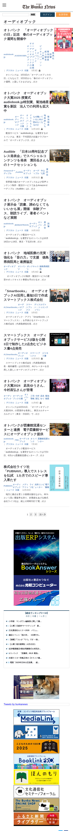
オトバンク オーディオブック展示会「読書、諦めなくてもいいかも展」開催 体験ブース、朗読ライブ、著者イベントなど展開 (26, 208)
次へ (41, 514)
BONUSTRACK (22, 225)
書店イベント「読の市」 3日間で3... (24, 635)
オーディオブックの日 (31, 55)
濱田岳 (47, 172)
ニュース (19, 70)
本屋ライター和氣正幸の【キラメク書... (25, 658)
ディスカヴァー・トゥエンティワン (41, 307)
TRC (17, 440)
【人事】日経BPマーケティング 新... (24, 626)
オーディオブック (28, 55)
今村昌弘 (37, 397)
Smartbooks (11, 307)
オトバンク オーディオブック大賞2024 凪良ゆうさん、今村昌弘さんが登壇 (25, 385)
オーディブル (36, 172)
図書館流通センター (44, 440)
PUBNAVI (8, 486)
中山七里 (43, 172)
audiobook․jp (9, 55)
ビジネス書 (45, 354)
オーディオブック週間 (33, 55)
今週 (34, 616)
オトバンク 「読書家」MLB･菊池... (24, 653)
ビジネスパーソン (41, 55)
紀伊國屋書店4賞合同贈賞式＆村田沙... (25, 649)
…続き (34, 81)
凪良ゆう (42, 397)
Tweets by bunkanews (16, 704)
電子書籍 (47, 485)
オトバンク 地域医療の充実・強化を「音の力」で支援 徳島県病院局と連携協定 (26, 257)
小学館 (43, 56)
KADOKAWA (20, 56)
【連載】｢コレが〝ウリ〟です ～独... (24, 640)
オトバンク (36, 55)
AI (5, 307)
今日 (28, 616)
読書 (51, 55)
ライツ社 (32, 485)
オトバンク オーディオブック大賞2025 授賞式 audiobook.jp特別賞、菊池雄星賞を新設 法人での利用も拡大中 (26, 101)
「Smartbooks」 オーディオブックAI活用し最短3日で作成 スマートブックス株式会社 (27, 295)
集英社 (53, 56)
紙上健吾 (46, 55)
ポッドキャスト (33, 267)
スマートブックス (29, 307)
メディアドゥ (25, 485)
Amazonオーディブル (9, 172)
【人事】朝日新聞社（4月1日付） (22, 644)
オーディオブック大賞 (22, 120)
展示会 (45, 225)
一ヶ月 (42, 616)
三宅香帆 (32, 397)
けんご (38, 56)
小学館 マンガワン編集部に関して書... (25, 621)
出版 (26, 70)
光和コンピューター (39, 485)
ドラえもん (31, 120)
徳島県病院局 (44, 267)
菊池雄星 (48, 55)
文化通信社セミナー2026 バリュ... (23, 630)
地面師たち (45, 120)
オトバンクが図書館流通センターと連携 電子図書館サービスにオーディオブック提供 (26, 430)
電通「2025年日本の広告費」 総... (24, 662)
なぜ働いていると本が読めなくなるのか (38, 121)
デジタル (10, 70)
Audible (19, 172)
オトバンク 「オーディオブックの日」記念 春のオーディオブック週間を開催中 (28, 34)
